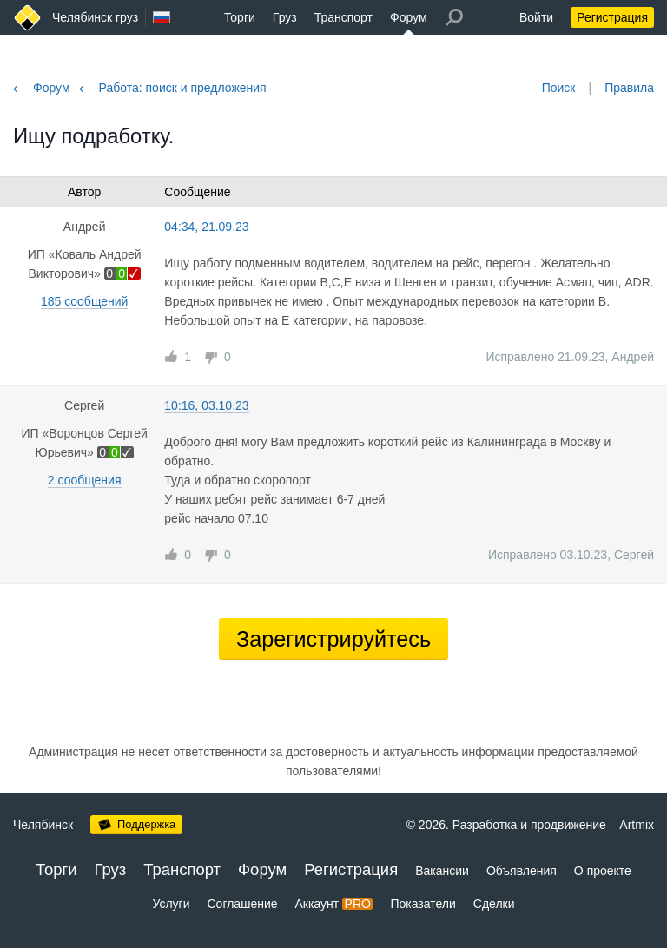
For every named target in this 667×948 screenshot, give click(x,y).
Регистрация (612, 17)
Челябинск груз (95, 17)
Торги (239, 17)
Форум (408, 17)
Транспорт (343, 17)
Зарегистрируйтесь (333, 639)
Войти (536, 17)
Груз (285, 17)
